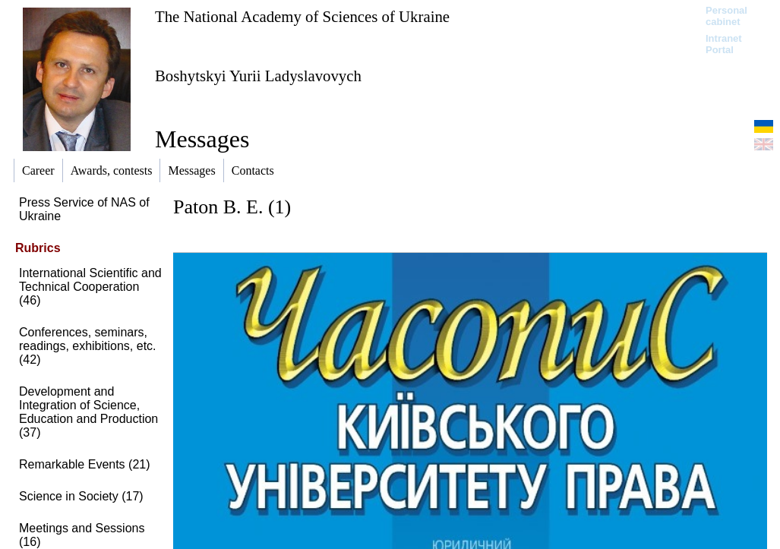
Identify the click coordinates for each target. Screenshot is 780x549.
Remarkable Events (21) (84, 464)
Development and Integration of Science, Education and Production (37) (88, 412)
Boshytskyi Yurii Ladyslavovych (258, 75)
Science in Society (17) (81, 496)
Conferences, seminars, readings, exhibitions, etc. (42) (87, 346)
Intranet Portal (724, 44)
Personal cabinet (726, 16)
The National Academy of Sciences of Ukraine (302, 16)
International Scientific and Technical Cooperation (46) (90, 287)
